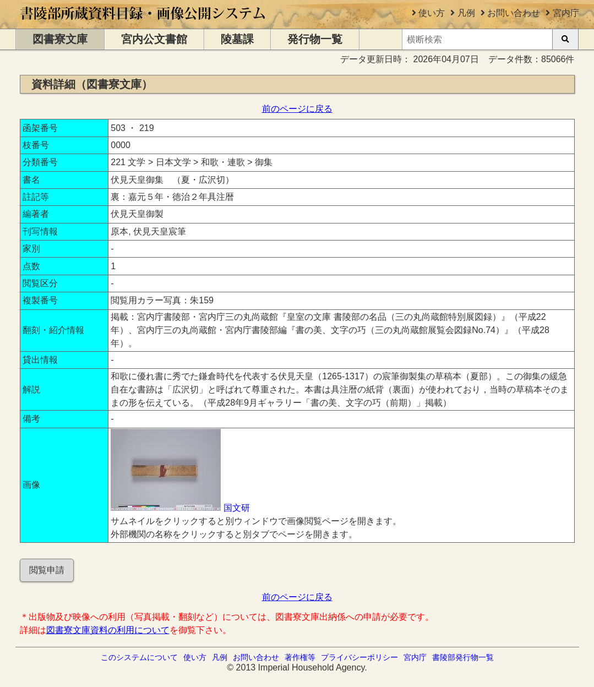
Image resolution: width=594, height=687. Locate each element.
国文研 (237, 507)
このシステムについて (139, 657)
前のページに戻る (297, 108)
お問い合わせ (513, 13)
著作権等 (300, 657)
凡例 (466, 13)
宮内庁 (566, 13)
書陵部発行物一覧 (463, 657)
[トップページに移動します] (143, 23)
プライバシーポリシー (359, 657)
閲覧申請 (46, 570)
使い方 (431, 13)
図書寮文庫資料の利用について (108, 630)
